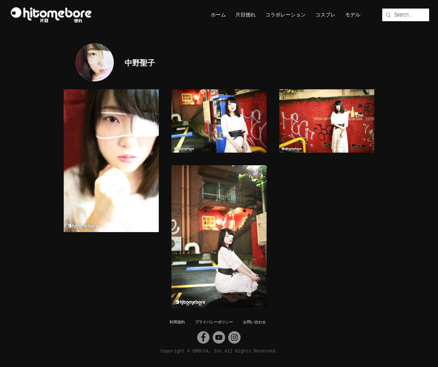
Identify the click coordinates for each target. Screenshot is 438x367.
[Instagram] (234, 337)
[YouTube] (219, 337)
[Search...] (405, 15)
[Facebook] (203, 337)
